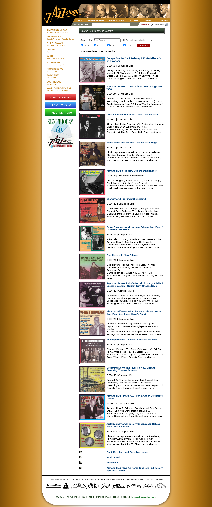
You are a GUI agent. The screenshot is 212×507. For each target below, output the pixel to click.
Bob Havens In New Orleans (122, 255)
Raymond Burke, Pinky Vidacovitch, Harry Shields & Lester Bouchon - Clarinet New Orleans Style (135, 284)
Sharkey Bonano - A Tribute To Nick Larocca (132, 339)
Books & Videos (116, 20)
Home (79, 20)
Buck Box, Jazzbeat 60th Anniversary (127, 452)
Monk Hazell (113, 457)
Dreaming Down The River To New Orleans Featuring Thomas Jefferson (131, 369)
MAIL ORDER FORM (61, 112)
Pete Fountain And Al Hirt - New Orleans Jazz (132, 114)
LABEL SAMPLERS (60, 97)
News (148, 20)
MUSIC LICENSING (61, 105)
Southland (112, 462)
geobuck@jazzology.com (144, 497)
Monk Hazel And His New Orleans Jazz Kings (132, 142)
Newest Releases (96, 20)
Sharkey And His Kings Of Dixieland (126, 199)
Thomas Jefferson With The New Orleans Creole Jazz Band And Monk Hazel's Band (134, 312)
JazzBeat (133, 20)
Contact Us (163, 20)
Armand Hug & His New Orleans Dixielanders (132, 170)
